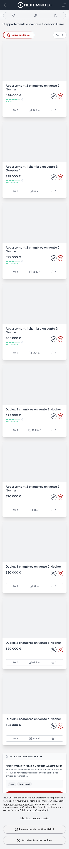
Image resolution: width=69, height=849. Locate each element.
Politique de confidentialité (33, 810)
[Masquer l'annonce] (54, 96)
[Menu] (63, 5)
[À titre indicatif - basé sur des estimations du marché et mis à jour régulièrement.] (22, 99)
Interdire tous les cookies (34, 818)
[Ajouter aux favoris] (60, 96)
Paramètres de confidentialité (34, 829)
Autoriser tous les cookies (34, 840)
